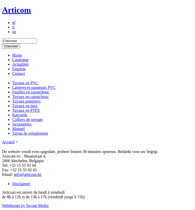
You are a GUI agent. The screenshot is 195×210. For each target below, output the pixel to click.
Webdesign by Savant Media (25, 205)
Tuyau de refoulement (30, 133)
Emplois (19, 69)
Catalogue (20, 60)
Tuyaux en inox (25, 106)
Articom (16, 10)
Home (17, 55)
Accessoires (21, 124)
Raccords (19, 115)
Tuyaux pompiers (26, 101)
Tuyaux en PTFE (26, 110)
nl (13, 22)
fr (13, 27)
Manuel (18, 129)
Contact (18, 73)
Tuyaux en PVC (25, 83)
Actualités (20, 64)
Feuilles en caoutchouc (31, 92)
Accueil (8, 142)
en (14, 32)
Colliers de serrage (27, 119)
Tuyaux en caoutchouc (30, 96)
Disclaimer (21, 183)
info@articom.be (27, 174)
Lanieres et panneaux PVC (34, 87)
